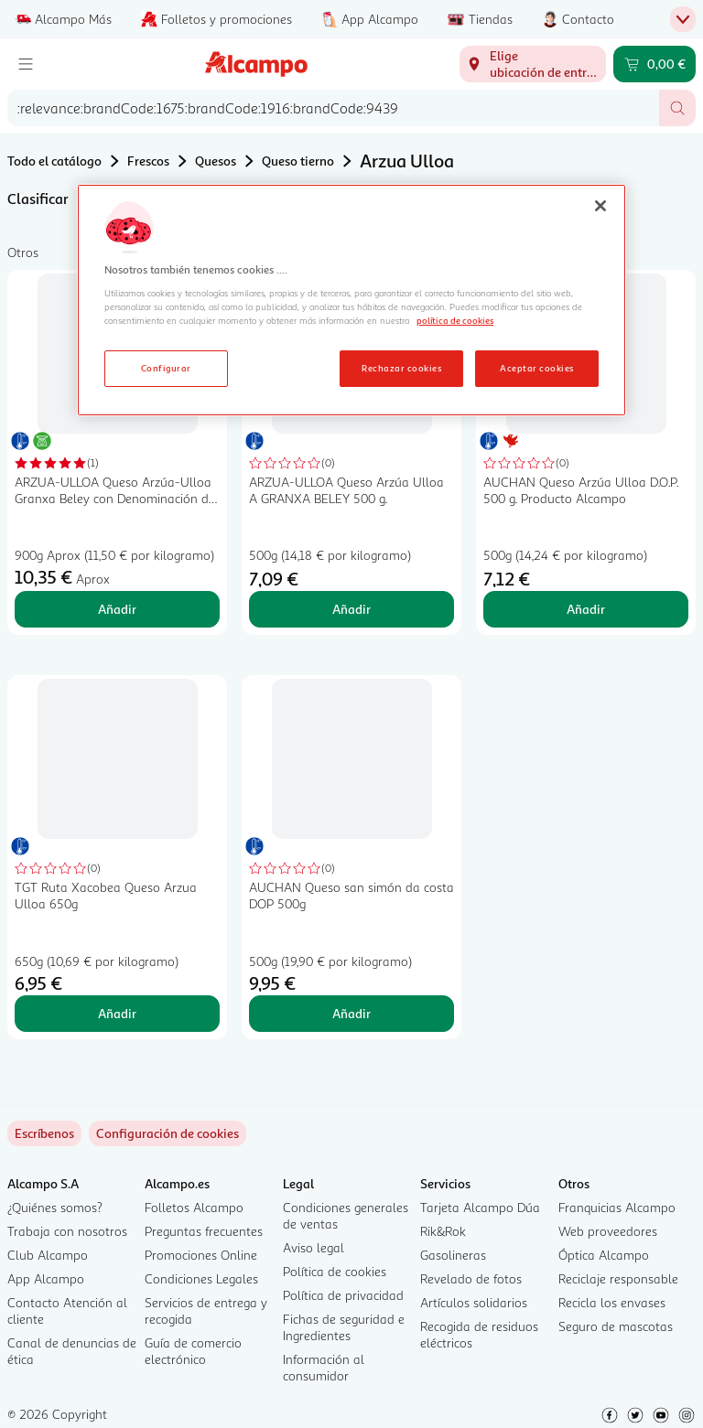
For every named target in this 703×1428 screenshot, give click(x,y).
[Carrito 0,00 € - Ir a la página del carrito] (654, 64)
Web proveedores (607, 1231)
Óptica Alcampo (603, 1254)
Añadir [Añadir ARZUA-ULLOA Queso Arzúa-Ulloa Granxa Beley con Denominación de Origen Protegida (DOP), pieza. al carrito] (117, 609)
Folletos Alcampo (194, 1207)
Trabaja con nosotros (67, 1231)
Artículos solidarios (473, 1302)
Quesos (215, 160)
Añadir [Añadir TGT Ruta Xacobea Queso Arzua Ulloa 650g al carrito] (117, 1013)
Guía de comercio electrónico (193, 1351)
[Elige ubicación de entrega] (533, 64)
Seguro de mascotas (615, 1326)
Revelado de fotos (471, 1278)
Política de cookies (334, 1271)
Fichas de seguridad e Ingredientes (344, 1327)
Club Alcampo (47, 1254)
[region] (351, 300)
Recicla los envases (611, 1302)
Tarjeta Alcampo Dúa (480, 1207)
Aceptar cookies (536, 367)
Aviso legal (313, 1247)
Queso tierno (298, 160)
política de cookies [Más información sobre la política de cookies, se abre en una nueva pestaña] (454, 320)
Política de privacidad (343, 1295)
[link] (167, 1133)
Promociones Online (201, 1254)
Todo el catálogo (54, 160)
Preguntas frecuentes (204, 1231)
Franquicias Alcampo (617, 1207)
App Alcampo (45, 1278)
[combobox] (333, 107)
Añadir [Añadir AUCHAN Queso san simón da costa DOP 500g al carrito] (351, 1013)
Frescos (148, 160)
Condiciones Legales (201, 1278)
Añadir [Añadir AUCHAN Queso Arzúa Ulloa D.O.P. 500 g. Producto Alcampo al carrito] (586, 609)
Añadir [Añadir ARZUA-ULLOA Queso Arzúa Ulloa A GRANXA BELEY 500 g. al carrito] (351, 609)
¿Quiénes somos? (55, 1207)
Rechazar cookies (401, 367)
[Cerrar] (600, 206)
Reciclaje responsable (618, 1278)
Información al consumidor (323, 1367)
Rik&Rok (443, 1231)
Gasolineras (453, 1254)
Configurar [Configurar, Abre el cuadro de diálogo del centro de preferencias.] (166, 367)
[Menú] (25, 64)
